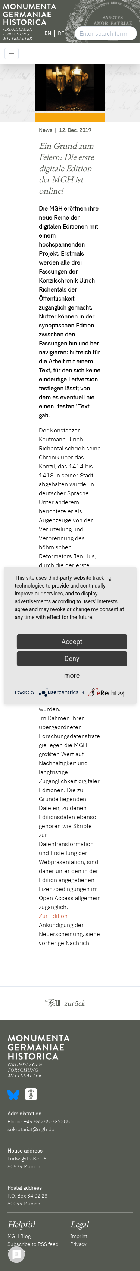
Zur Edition (53, 916)
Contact (16, 1252)
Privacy (78, 1244)
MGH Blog (19, 1236)
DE (61, 33)
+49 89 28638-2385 (47, 1121)
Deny (72, 658)
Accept (71, 642)
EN (47, 33)
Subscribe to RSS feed (33, 1244)
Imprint (78, 1236)
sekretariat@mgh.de (31, 1129)
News (45, 130)
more (72, 675)
